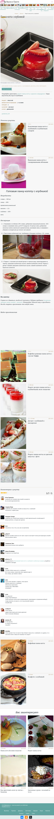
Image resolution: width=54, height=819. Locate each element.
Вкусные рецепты (5, 8)
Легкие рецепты (12, 8)
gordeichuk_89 (6, 113)
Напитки (47, 810)
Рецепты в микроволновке (37, 8)
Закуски (35, 810)
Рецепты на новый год (41, 9)
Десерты (20, 810)
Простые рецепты (8, 8)
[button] (52, 2)
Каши (41, 810)
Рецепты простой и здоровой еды (10, 1)
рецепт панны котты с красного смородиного (31, 94)
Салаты (21, 813)
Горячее (13, 810)
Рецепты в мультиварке (48, 8)
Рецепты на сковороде (16, 8)
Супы (33, 813)
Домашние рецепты (19, 8)
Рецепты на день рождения (45, 9)
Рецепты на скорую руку (30, 9)
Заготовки (28, 810)
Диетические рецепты (23, 8)
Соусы (27, 813)
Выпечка (6, 810)
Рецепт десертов (7, 88)
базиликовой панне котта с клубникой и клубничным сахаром (29, 561)
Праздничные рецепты (52, 8)
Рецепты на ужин (34, 8)
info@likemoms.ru (6, 806)
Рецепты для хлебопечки (1, 8)
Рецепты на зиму (27, 8)
